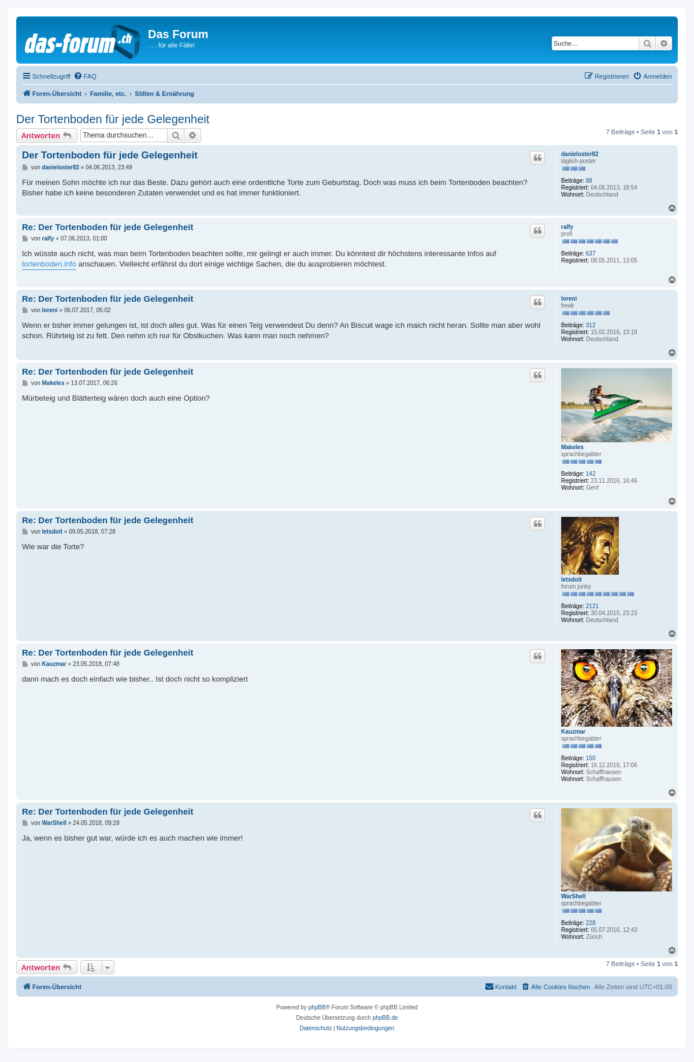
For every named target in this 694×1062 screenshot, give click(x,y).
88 (589, 180)
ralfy (567, 227)
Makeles (572, 447)
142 (591, 474)
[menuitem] (85, 76)
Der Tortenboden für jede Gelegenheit (112, 119)
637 (591, 253)
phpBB (317, 1007)
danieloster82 (579, 154)
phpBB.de (385, 1018)
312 (591, 325)
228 (591, 923)
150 (591, 758)
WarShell (573, 896)
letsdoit (571, 579)
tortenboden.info (49, 264)
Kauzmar (573, 731)
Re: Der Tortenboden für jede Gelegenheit (107, 227)
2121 (592, 606)
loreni (569, 298)
